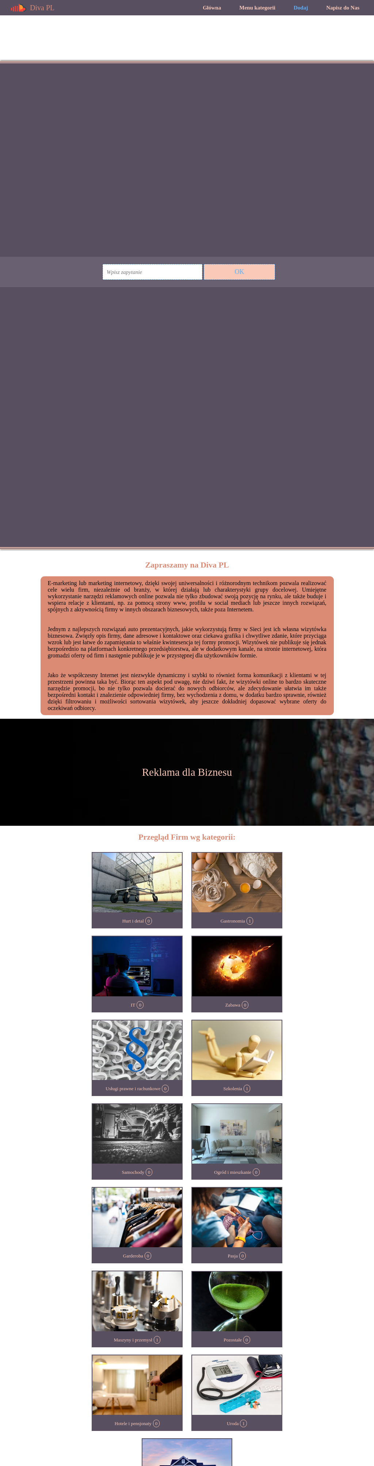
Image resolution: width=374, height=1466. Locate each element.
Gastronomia (233, 921)
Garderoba (133, 1256)
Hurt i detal (133, 921)
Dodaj (301, 8)
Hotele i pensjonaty (133, 1423)
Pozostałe (233, 1340)
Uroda (233, 1423)
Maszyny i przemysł (133, 1340)
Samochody (133, 1172)
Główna (212, 8)
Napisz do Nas (342, 8)
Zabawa (232, 1005)
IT (133, 1005)
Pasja (233, 1256)
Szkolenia (233, 1088)
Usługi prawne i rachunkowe (133, 1088)
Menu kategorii (257, 8)
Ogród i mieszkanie (232, 1172)
